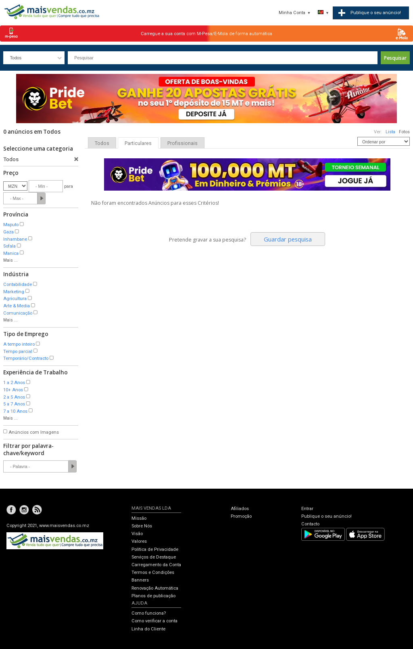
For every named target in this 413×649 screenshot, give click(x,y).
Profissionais (182, 143)
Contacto (310, 524)
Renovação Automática (154, 588)
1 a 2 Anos (14, 382)
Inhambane (15, 239)
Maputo (11, 224)
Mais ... (10, 260)
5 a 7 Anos (14, 404)
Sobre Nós (141, 526)
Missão (138, 518)
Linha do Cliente (148, 629)
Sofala (9, 246)
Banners (140, 580)
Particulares (138, 143)
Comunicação (17, 313)
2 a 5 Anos (14, 397)
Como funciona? (148, 613)
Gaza (8, 232)
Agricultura (15, 298)
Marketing (13, 291)
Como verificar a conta (154, 621)
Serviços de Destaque (153, 557)
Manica (11, 253)
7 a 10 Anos (15, 411)
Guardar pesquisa (288, 239)
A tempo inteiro (19, 344)
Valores (139, 541)
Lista (390, 131)
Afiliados (240, 508)
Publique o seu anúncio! (326, 516)
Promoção (241, 516)
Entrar (307, 508)
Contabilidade (17, 284)
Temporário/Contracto (25, 358)
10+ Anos (13, 390)
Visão (137, 533)
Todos (102, 143)
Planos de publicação (153, 596)
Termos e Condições (152, 572)
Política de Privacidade (154, 549)
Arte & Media (16, 306)
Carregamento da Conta (156, 564)
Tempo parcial (17, 351)
